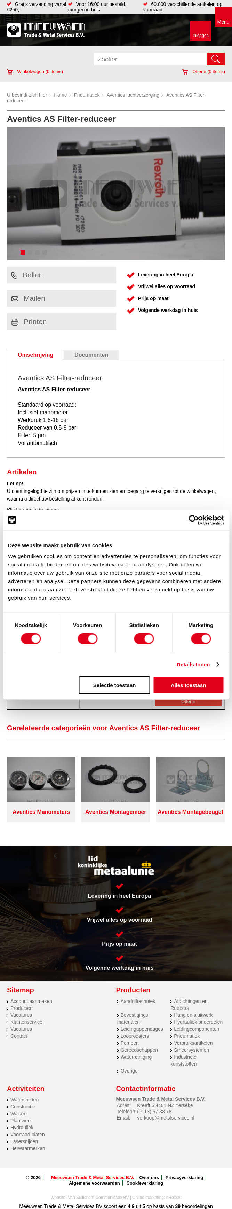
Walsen (18, 1113)
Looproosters (135, 1036)
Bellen (27, 275)
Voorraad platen (27, 1134)
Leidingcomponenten (196, 1029)
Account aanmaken (31, 1001)
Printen (29, 321)
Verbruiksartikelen (193, 1043)
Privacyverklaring (184, 1177)
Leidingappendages (142, 1029)
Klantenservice (26, 1022)
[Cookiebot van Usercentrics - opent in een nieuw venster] (193, 520)
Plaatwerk (21, 1120)
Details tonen (193, 664)
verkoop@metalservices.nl (165, 1118)
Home (60, 95)
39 (178, 1206)
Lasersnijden (24, 1141)
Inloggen (201, 35)
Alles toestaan (188, 685)
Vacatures (21, 1015)
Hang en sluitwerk (193, 1015)
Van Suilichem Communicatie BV (98, 1197)
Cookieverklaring (145, 1183)
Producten (21, 1008)
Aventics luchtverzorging (132, 95)
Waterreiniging (136, 1057)
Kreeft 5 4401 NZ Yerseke (165, 1105)
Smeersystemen (191, 1050)
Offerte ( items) (203, 71)
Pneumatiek (87, 95)
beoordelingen (197, 1206)
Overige (129, 1071)
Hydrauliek (21, 1127)
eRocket (174, 1197)
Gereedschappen (139, 1050)
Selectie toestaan (114, 685)
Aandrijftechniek (138, 1001)
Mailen (28, 298)
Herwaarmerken (27, 1148)
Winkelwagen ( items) (35, 71)
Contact (18, 1036)
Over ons (149, 1177)
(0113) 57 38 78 (154, 1111)
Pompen (130, 1043)
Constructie (22, 1106)
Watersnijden (24, 1099)
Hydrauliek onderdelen (198, 1022)
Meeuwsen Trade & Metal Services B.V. (92, 1177)
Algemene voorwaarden (94, 1183)
